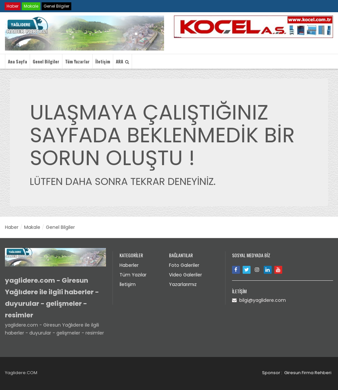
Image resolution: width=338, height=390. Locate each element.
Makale (31, 6)
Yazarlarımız (183, 284)
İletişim (102, 61)
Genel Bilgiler (56, 6)
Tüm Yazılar (133, 274)
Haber (12, 6)
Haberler (129, 265)
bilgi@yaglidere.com (259, 300)
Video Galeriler (185, 274)
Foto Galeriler (184, 265)
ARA (122, 61)
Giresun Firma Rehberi (307, 373)
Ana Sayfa (17, 61)
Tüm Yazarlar (77, 61)
